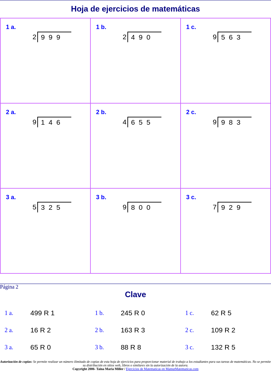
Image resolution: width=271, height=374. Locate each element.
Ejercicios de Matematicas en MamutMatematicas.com (162, 369)
